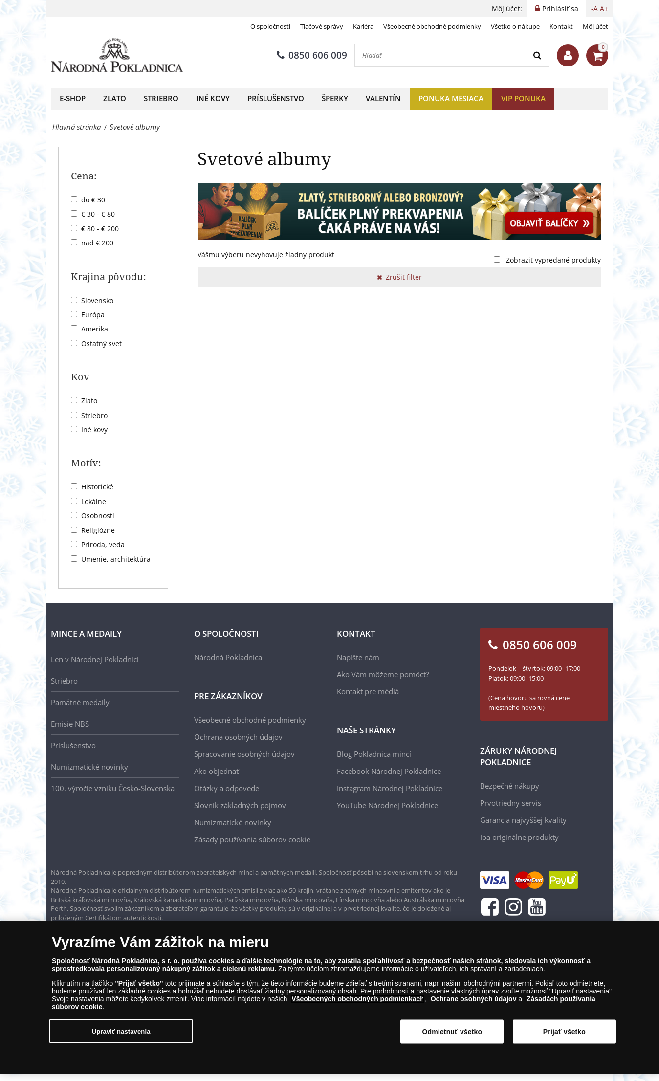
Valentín (383, 98)
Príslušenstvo (275, 98)
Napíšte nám (358, 657)
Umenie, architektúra (116, 559)
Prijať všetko (564, 1035)
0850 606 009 (312, 55)
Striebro (161, 98)
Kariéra (363, 26)
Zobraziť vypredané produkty (553, 260)
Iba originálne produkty (519, 837)
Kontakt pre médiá (368, 691)
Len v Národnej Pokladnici (95, 659)
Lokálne (93, 501)
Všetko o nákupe (515, 26)
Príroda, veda (103, 544)
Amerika (94, 328)
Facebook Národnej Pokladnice (389, 771)
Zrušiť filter (399, 277)
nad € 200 (97, 242)
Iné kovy (213, 98)
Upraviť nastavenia (121, 1034)
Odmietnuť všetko (452, 1035)
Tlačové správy (321, 26)
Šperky (335, 98)
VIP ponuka (523, 98)
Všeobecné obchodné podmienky (432, 26)
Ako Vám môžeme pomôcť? (383, 674)
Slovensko (97, 300)
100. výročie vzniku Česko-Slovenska (113, 788)
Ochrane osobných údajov (474, 1003)
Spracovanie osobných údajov (244, 754)
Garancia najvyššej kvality (523, 820)
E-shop (73, 98)
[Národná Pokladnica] (117, 55)
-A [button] (594, 8)
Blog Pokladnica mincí (374, 754)
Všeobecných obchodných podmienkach (357, 1003)
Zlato (114, 98)
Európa (93, 314)
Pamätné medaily (80, 702)
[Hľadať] (441, 55)
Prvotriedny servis (510, 803)
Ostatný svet (101, 343)
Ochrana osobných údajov (238, 737)
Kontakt (561, 26)
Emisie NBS (70, 723)
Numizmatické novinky (89, 767)
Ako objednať (216, 771)
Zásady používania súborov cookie (252, 839)
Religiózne (98, 530)
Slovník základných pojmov (240, 805)
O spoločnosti (270, 26)
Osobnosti (97, 515)
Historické (97, 486)
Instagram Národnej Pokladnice (389, 788)
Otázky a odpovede (226, 788)
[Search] (538, 55)
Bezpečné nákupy (509, 786)
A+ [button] (604, 8)
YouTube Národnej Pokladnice (387, 805)
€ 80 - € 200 (100, 228)
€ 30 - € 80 (98, 214)
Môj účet (595, 26)
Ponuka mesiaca (450, 98)
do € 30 (93, 199)
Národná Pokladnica (228, 657)
